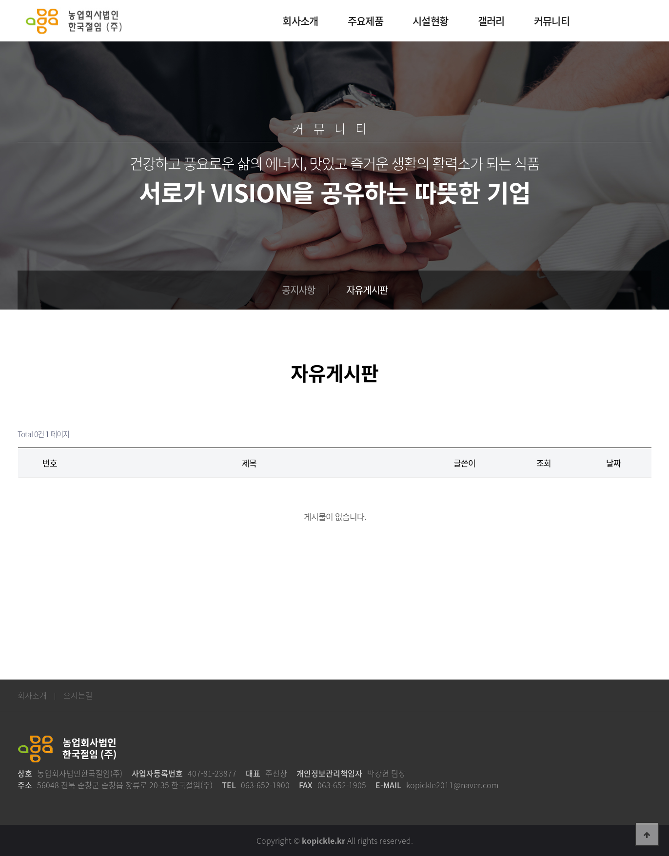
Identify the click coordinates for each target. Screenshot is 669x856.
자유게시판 (367, 290)
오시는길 (78, 695)
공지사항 (298, 290)
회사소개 (32, 695)
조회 (543, 463)
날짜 (613, 463)
